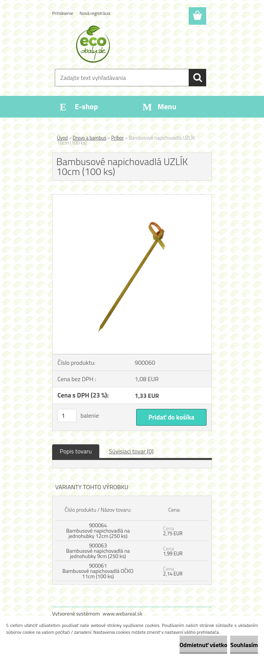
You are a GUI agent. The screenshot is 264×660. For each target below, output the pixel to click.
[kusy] (66, 415)
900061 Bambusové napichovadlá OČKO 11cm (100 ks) (98, 570)
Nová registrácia (95, 13)
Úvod (62, 138)
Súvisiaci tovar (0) (131, 451)
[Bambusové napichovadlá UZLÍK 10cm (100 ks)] (132, 197)
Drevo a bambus (89, 138)
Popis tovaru (76, 451)
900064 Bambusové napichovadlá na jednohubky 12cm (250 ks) (98, 530)
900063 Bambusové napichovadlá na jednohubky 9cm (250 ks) (98, 550)
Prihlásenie (62, 13)
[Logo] (127, 44)
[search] (197, 77)
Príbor (117, 138)
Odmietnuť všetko (203, 644)
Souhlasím (244, 644)
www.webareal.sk (123, 613)
